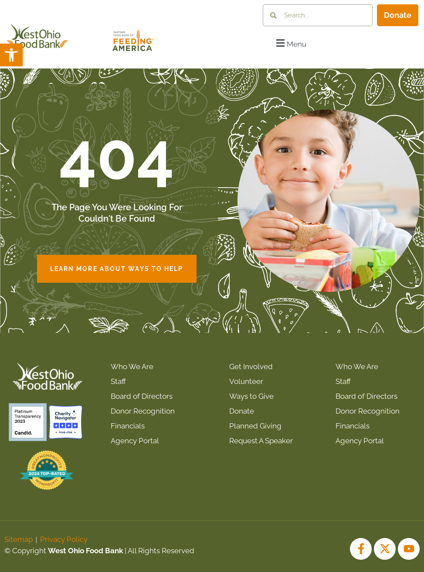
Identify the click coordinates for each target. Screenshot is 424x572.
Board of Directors (142, 396)
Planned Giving (255, 425)
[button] (11, 55)
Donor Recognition (143, 411)
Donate (241, 411)
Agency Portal (135, 440)
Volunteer (246, 381)
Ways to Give (251, 396)
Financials (128, 425)
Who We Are (132, 366)
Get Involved (251, 366)
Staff (118, 381)
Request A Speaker (261, 440)
